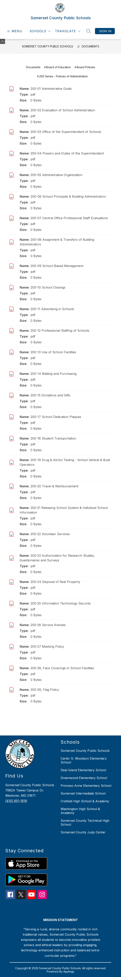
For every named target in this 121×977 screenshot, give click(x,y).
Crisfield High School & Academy (85, 801)
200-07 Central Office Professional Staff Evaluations (69, 218)
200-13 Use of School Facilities (53, 352)
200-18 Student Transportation (53, 438)
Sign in (105, 31)
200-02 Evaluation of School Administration (62, 110)
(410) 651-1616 (16, 801)
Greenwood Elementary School (84, 778)
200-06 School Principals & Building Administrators (68, 196)
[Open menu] (14, 31)
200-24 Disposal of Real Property (55, 582)
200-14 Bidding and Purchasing (53, 374)
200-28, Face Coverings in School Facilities (62, 668)
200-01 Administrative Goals (51, 89)
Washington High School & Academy (80, 811)
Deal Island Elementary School (83, 770)
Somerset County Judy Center (83, 832)
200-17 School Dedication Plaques (55, 417)
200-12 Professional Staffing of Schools (59, 330)
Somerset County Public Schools (47, 46)
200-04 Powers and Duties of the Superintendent (67, 153)
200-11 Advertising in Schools (52, 309)
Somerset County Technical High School (85, 822)
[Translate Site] (67, 31)
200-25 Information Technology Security (60, 603)
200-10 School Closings (47, 287)
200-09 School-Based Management (56, 266)
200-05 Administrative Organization (56, 175)
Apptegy (68, 971)
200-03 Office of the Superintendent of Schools (65, 132)
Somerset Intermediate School (83, 793)
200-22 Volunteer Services (50, 534)
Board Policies (86, 67)
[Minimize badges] (2, 41)
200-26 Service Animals (48, 625)
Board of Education (58, 67)
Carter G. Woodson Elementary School (84, 760)
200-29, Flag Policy (44, 690)
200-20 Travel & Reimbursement (54, 486)
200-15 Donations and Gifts (50, 395)
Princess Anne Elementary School (86, 786)
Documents (90, 46)
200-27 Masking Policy (47, 646)
